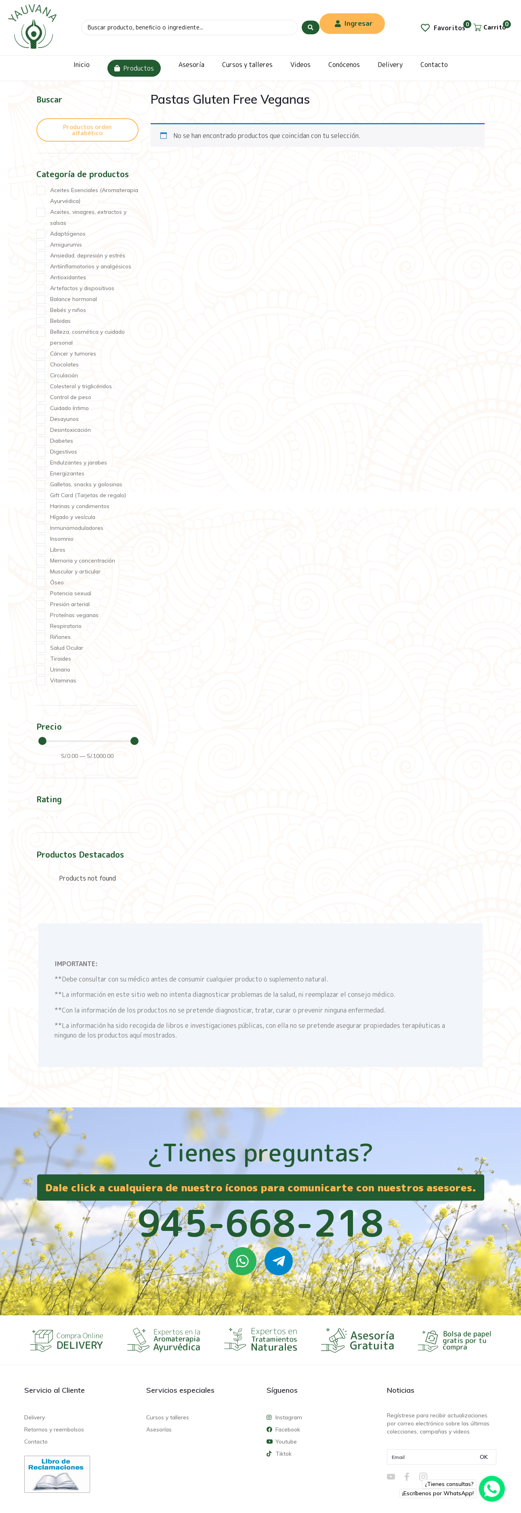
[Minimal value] (88, 741)
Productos (134, 68)
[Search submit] (310, 27)
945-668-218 (260, 1222)
